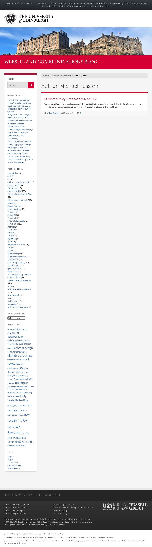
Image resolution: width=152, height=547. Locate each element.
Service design (13, 253)
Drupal (10, 212)
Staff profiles (13, 259)
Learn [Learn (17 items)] (25, 376)
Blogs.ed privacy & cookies (16, 507)
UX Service (11, 304)
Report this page (61, 513)
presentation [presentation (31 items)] (21, 382)
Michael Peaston (53, 113)
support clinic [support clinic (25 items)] (13, 392)
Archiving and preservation (19, 182)
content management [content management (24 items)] (17, 351)
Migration (11, 238)
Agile (9, 176)
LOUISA (10, 232)
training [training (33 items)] (11, 396)
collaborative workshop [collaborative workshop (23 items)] (18, 340)
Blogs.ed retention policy (15, 510)
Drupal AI (11, 215)
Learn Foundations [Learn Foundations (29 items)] (17, 379)
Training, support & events (19, 280)
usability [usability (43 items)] (21, 396)
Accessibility (12, 173)
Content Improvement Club (19, 194)
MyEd (9, 241)
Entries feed (12, 462)
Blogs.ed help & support (15, 513)
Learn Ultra (12, 229)
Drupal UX (11, 218)
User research (13, 295)
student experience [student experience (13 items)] (20, 389)
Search (10, 250)
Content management (17, 200)
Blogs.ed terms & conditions (16, 504)
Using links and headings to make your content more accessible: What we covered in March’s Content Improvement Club (19, 120)
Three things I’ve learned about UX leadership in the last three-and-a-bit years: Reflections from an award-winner (19, 106)
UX (8, 298)
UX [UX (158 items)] (22, 420)
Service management (16, 256)
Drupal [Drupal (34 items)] (25, 359)
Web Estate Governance (17, 307)
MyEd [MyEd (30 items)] (30, 379)
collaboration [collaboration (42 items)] (15, 336)
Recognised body (12, 524)
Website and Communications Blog (50, 62)
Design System (13, 206)
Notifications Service (16, 244)
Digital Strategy (14, 209)
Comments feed (14, 465)
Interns (10, 226)
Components (13, 188)
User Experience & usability (19, 289)
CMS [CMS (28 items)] (18, 332)
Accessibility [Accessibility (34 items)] (14, 329)
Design (10, 203)
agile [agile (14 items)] (23, 329)
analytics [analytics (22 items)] (11, 333)
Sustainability (13, 265)
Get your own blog (57, 534)
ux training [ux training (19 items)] (25, 433)
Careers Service (14, 185)
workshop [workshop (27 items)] (20, 445)
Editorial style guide (16, 220)
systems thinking (14, 268)
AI (8, 179)
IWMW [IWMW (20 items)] (20, 376)
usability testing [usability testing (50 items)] (17, 400)
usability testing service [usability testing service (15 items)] (16, 406)
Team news (12, 271)
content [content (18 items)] (10, 348)
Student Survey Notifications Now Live (70, 99)
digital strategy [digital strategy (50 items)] (17, 355)
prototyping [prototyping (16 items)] (12, 386)
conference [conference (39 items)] (24, 343)
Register (11, 456)
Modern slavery (60, 510)
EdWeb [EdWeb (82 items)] (12, 364)
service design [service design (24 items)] (23, 386)
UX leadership (13, 301)
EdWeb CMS (12, 223)
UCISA (10, 286)
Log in (10, 459)
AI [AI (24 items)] (26, 329)
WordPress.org (13, 468)
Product (11, 247)
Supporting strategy (16, 262)
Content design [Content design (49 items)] (23, 348)
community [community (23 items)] (12, 343)
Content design (14, 191)
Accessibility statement (64, 504)
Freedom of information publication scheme (73, 507)
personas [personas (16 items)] (10, 383)
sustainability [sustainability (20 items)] (26, 392)
